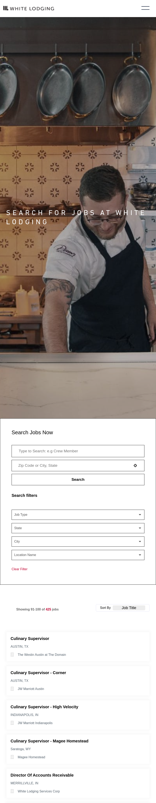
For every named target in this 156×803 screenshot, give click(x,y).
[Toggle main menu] (145, 8)
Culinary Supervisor (30, 638)
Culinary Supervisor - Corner (38, 672)
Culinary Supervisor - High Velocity (44, 707)
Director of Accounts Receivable (42, 775)
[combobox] (73, 465)
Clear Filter (19, 569)
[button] (135, 465)
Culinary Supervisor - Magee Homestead (49, 741)
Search (78, 479)
